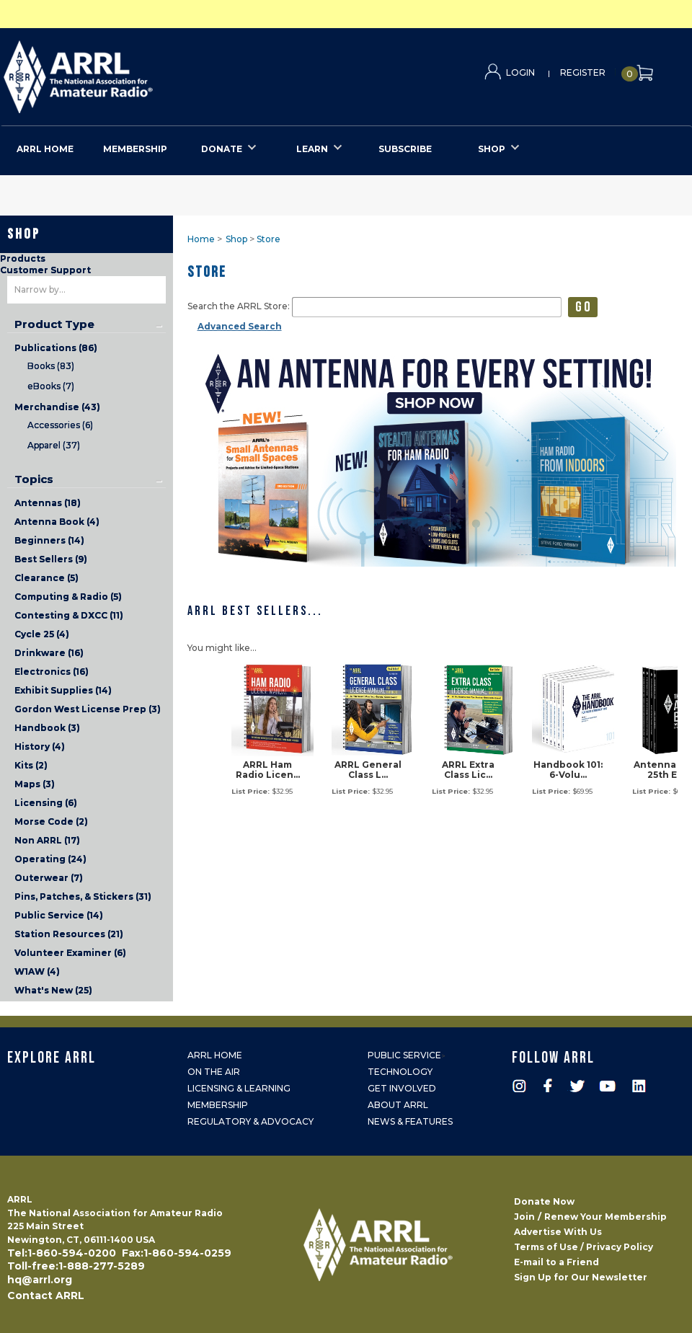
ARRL (137, 72)
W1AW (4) (37, 971)
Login (520, 72)
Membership (217, 1104)
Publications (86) (55, 347)
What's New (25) (53, 990)
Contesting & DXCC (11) (68, 615)
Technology (400, 1071)
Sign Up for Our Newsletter (580, 1277)
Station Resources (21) (68, 934)
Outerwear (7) (48, 877)
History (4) (39, 746)
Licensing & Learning (238, 1088)
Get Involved (402, 1088)
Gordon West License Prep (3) (87, 709)
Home (201, 239)
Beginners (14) (49, 540)
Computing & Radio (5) (68, 596)
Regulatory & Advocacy (250, 1121)
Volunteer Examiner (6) (70, 952)
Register (583, 72)
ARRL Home (214, 1055)
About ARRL (398, 1104)
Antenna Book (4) (56, 521)
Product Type (54, 324)
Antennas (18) (47, 502)
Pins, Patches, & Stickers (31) (82, 896)
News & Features (410, 1121)
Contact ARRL (45, 1295)
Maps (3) (34, 784)
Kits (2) (31, 765)
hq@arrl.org (39, 1279)
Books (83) (50, 365)
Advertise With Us (558, 1231)
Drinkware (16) (49, 652)
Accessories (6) (60, 425)
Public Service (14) (58, 915)
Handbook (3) (47, 727)
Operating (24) (50, 859)
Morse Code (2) (51, 821)
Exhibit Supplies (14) (63, 690)
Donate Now (544, 1201)
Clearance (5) (46, 577)
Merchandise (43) (57, 407)
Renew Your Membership (605, 1216)
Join (524, 1216)
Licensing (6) (45, 802)
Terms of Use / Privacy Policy (583, 1246)
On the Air (213, 1071)
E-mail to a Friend (556, 1262)
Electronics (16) (51, 671)
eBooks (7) (50, 386)
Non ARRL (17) (47, 840)
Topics (33, 479)
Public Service (404, 1055)
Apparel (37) (53, 445)
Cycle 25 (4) (41, 634)
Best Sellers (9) (50, 559)
